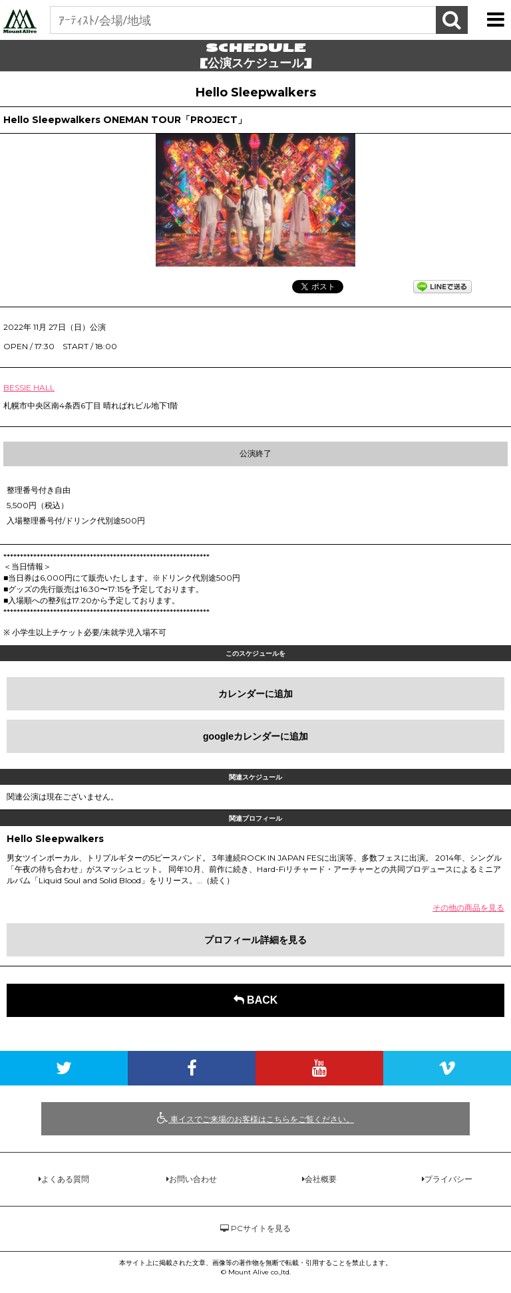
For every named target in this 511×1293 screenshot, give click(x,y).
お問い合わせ (193, 1179)
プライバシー (448, 1179)
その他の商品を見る (468, 908)
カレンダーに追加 (255, 693)
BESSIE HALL (29, 387)
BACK (256, 1000)
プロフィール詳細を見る (255, 939)
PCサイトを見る (255, 1228)
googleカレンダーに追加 (255, 736)
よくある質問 (65, 1179)
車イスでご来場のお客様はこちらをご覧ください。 (255, 1118)
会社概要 (321, 1179)
